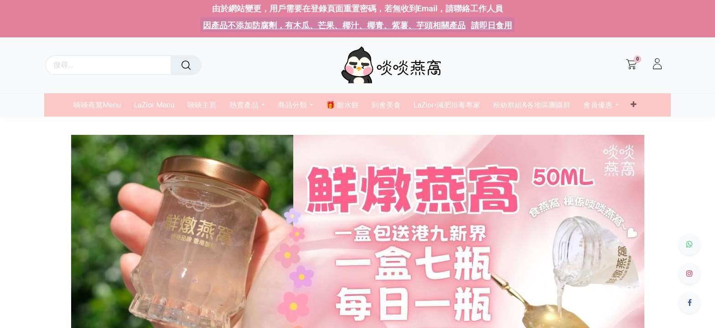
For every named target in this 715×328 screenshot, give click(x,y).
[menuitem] (100, 105)
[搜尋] (186, 65)
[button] (633, 105)
